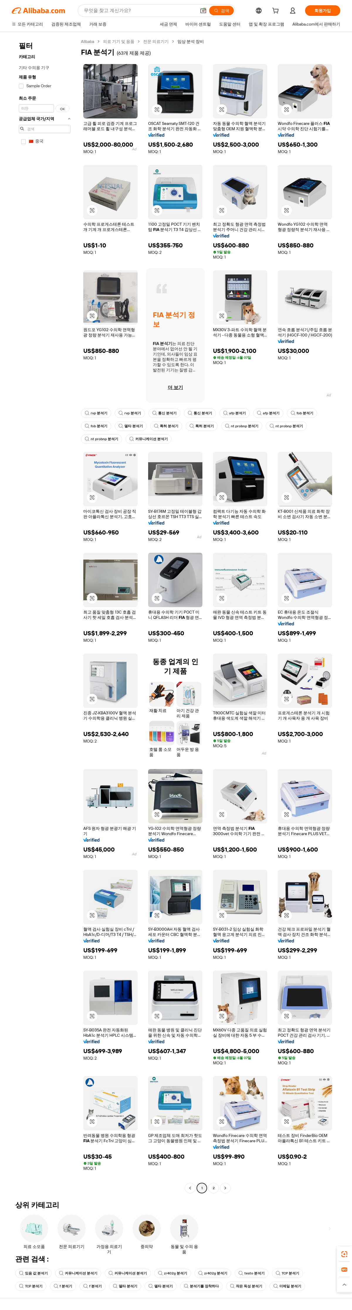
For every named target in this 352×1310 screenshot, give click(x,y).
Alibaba (87, 41)
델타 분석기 (131, 426)
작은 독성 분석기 (246, 1286)
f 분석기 (63, 1286)
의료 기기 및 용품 (118, 41)
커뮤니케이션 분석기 (148, 439)
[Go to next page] (225, 1188)
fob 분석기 (302, 413)
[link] (344, 1254)
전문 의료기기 (156, 41)
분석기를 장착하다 (201, 1286)
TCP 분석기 (287, 1273)
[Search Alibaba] (139, 10)
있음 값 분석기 (33, 1273)
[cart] (276, 11)
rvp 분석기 (96, 413)
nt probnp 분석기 (241, 426)
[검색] (221, 10)
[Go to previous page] (190, 1188)
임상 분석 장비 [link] (190, 41)
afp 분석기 (234, 413)
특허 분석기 (166, 426)
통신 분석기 (164, 413)
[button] (203, 10)
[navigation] (44, 615)
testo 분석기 (251, 1273)
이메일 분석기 (287, 1286)
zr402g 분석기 (172, 1273)
